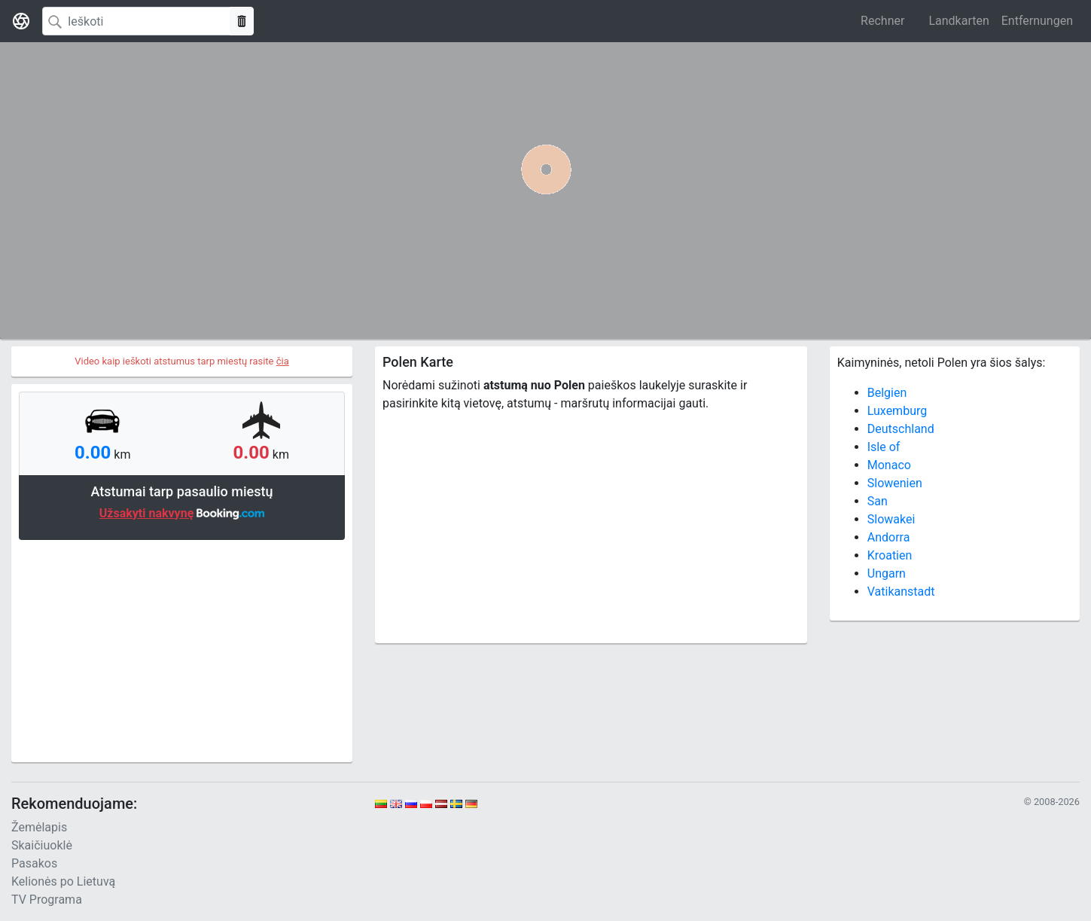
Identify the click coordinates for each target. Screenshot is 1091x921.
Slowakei (891, 519)
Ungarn (886, 573)
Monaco (889, 465)
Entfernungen (1037, 21)
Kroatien (890, 555)
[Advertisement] (182, 649)
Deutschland (900, 429)
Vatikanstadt (901, 591)
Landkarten (958, 21)
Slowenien (894, 483)
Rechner (882, 21)
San (877, 501)
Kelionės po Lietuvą (63, 881)
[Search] (136, 21)
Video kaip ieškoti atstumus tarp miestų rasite (182, 361)
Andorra (888, 537)
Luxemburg (897, 411)
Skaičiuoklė (41, 845)
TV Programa (46, 899)
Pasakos (34, 863)
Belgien (887, 393)
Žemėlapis (39, 827)
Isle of (884, 447)
